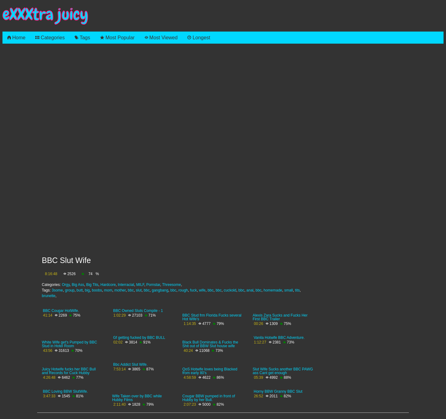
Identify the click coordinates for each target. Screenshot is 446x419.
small (288, 290)
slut (139, 290)
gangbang (160, 290)
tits (297, 290)
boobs (97, 290)
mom (108, 290)
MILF (140, 285)
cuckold (230, 290)
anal (250, 290)
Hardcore (108, 285)
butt (80, 290)
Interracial (126, 285)
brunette (48, 296)
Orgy (66, 285)
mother (120, 290)
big (87, 290)
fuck (193, 290)
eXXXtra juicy (45, 14)
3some (57, 290)
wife (202, 290)
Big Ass (78, 285)
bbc (131, 290)
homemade (273, 290)
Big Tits (92, 285)
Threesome (171, 285)
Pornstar (153, 285)
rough (183, 290)
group (70, 290)
